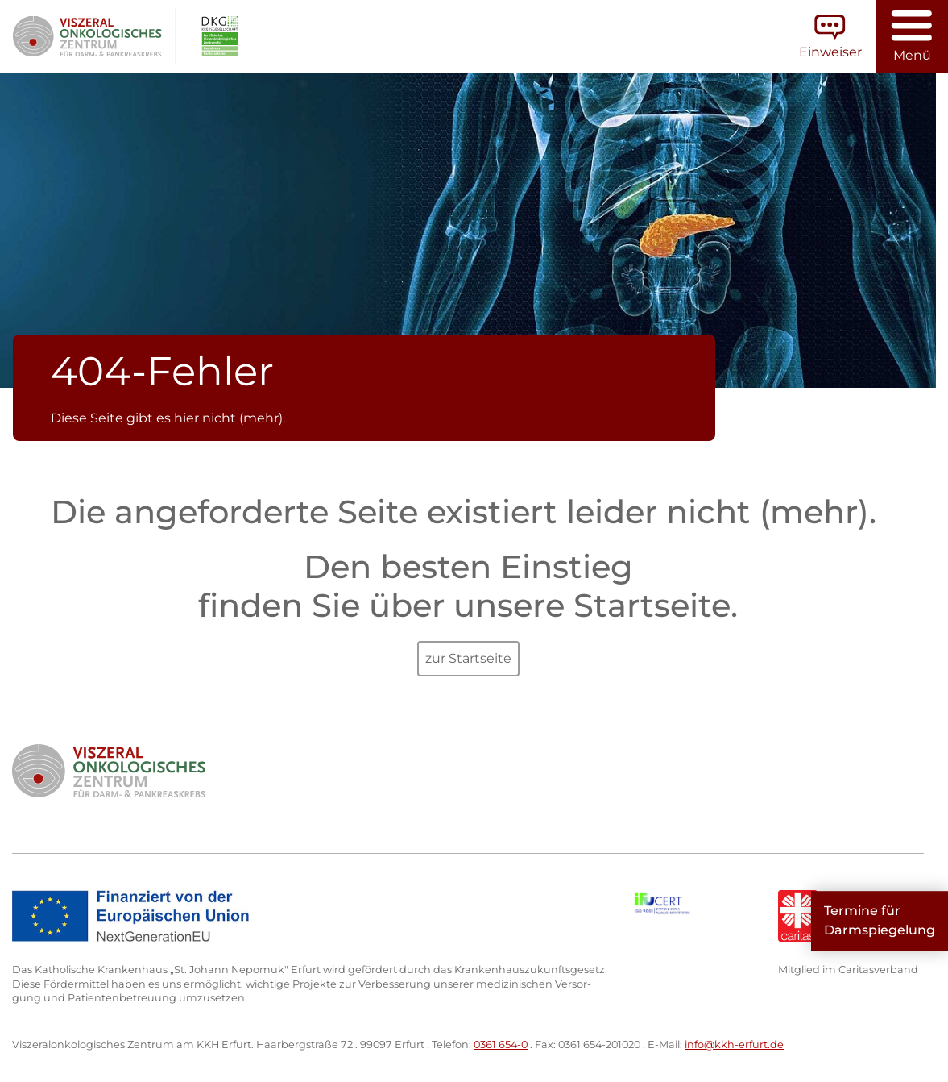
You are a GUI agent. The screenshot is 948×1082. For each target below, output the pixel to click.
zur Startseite (468, 658)
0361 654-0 (501, 1044)
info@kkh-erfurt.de (734, 1044)
